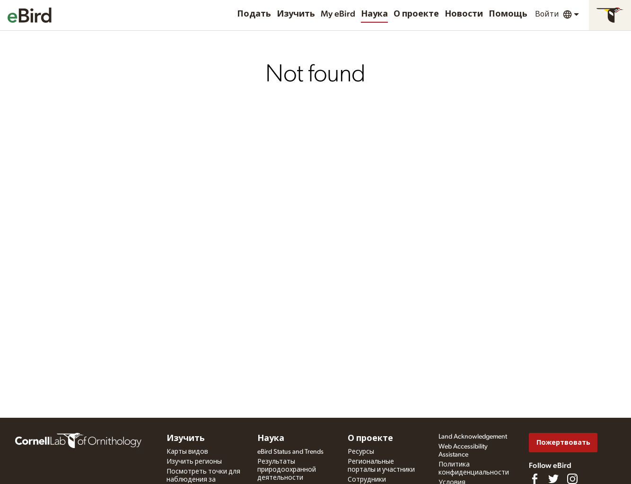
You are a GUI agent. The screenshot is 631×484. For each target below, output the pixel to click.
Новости (464, 14)
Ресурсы (361, 452)
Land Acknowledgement (472, 436)
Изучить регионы (194, 461)
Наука (374, 14)
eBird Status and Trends (290, 452)
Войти (547, 14)
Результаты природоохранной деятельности (286, 469)
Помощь (508, 14)
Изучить (296, 14)
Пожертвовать (563, 442)
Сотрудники (367, 479)
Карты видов (187, 452)
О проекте (416, 14)
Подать (254, 14)
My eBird (338, 14)
